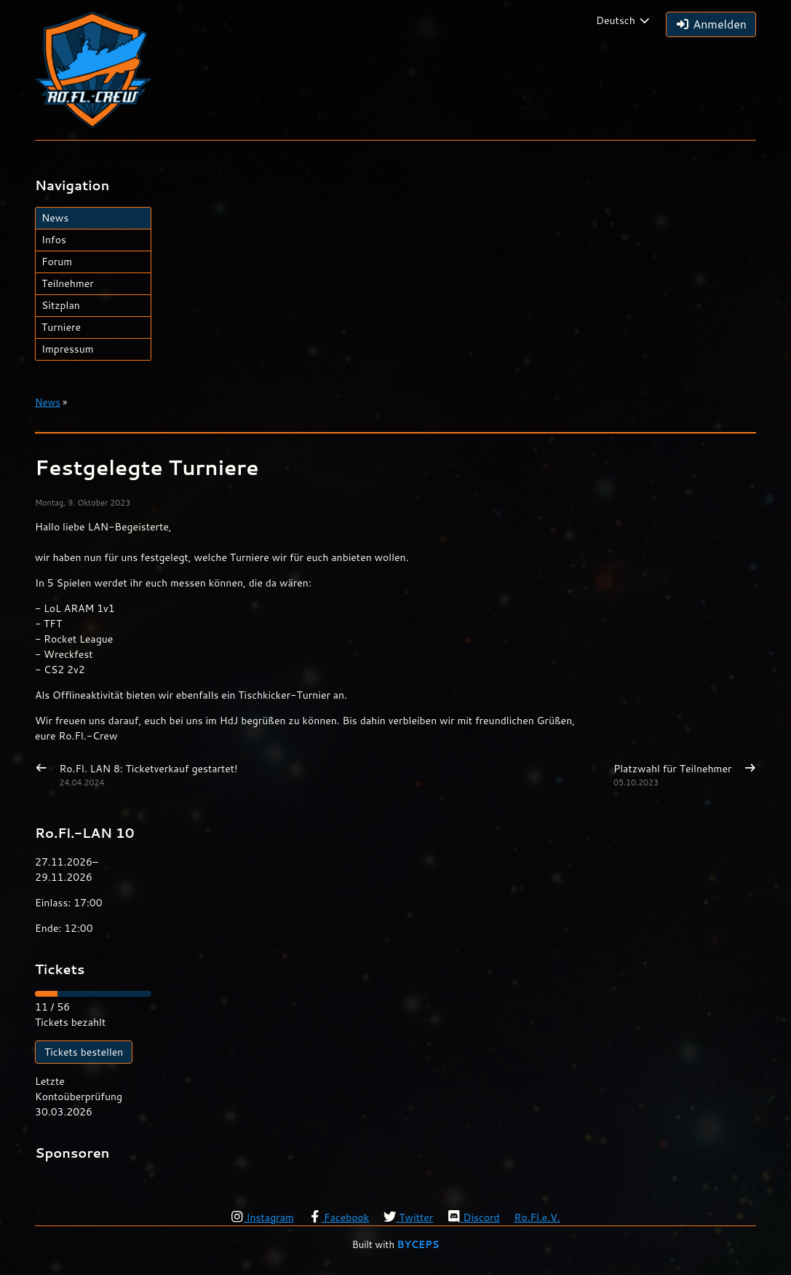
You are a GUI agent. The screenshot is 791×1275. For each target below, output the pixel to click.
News (54, 218)
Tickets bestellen (83, 1052)
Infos (53, 239)
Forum (56, 261)
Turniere (61, 327)
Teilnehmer (67, 283)
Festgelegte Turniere (147, 467)
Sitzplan (60, 305)
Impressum (67, 349)
